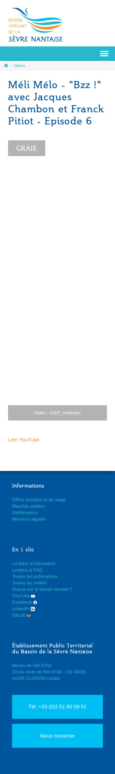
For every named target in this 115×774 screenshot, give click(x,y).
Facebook (24, 602)
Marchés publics (28, 506)
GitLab (21, 615)
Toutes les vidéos (29, 582)
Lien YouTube (24, 439)
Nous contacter (57, 736)
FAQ (38, 570)
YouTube (23, 595)
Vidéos (19, 66)
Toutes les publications (35, 576)
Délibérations (25, 512)
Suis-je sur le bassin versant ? (42, 589)
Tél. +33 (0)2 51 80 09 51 (57, 706)
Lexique (20, 570)
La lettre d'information (33, 563)
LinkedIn (23, 608)
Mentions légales (29, 519)
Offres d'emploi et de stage (39, 499)
